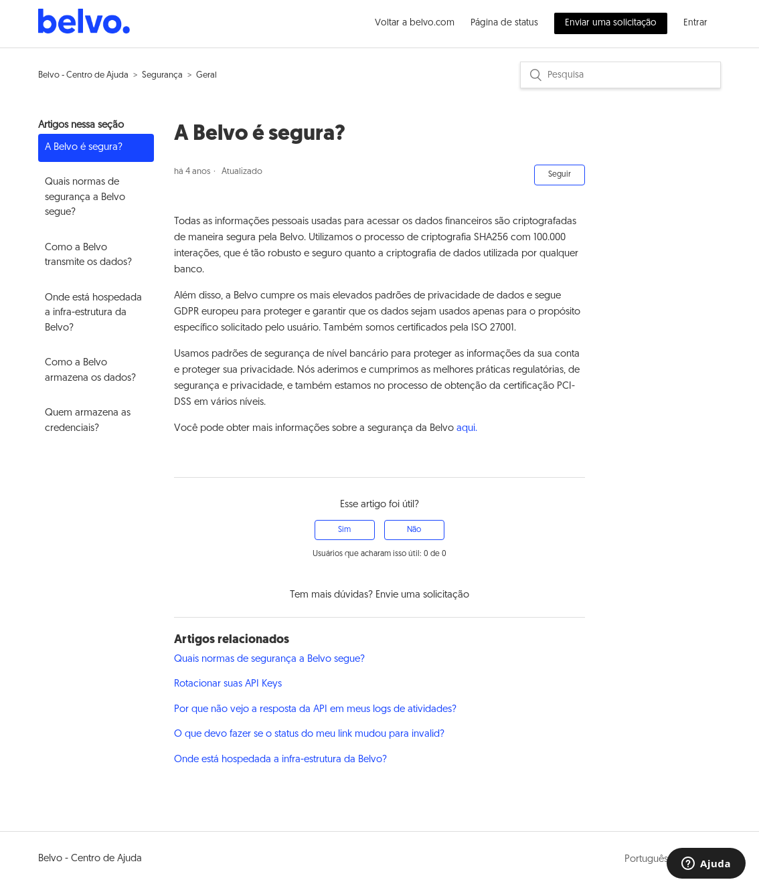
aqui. (466, 429)
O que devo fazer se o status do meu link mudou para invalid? (309, 734)
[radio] (345, 530)
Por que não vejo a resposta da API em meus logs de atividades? (315, 710)
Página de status (504, 23)
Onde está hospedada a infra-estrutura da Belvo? (93, 313)
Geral (206, 75)
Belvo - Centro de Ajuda (83, 75)
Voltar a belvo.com (414, 23)
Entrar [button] (695, 23)
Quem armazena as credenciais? (88, 421)
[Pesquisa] (620, 75)
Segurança (162, 75)
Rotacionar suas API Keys (228, 684)
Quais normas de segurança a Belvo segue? (85, 197)
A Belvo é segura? (83, 148)
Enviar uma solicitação (611, 23)
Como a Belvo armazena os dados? (90, 370)
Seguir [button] (559, 175)
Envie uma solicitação (422, 595)
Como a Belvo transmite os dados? (88, 255)
